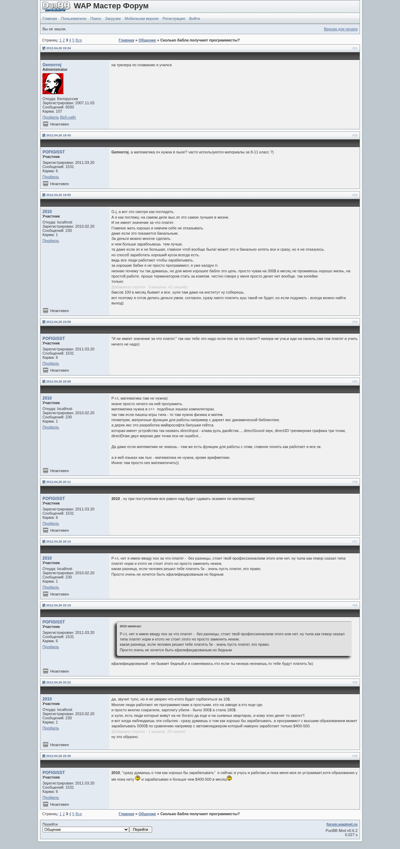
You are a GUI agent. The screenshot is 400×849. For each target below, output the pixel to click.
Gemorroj (51, 64)
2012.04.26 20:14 (58, 541)
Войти (194, 18)
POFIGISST (53, 152)
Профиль (50, 117)
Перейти (97, 827)
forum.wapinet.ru (342, 824)
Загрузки (112, 18)
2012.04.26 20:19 (58, 605)
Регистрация (174, 18)
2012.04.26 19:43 (58, 135)
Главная (49, 18)
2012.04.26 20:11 (58, 482)
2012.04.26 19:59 (58, 322)
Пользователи (73, 18)
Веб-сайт (68, 117)
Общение (147, 40)
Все (79, 40)
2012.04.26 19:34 (58, 48)
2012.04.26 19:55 (58, 195)
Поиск (96, 18)
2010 (47, 211)
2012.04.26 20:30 (58, 756)
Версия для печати (341, 29)
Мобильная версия (141, 18)
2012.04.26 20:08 (58, 381)
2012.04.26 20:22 (58, 682)
